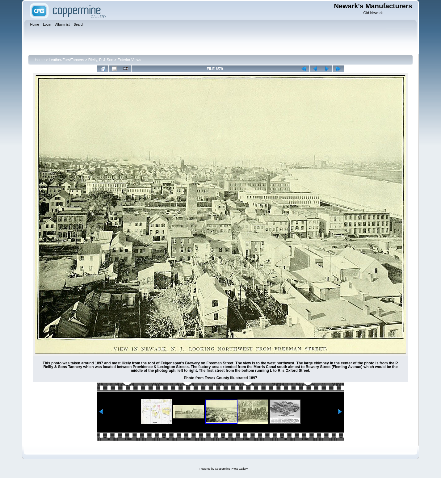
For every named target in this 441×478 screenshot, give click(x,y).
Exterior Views (129, 60)
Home (39, 60)
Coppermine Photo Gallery (231, 468)
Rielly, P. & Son (100, 60)
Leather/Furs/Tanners (66, 60)
